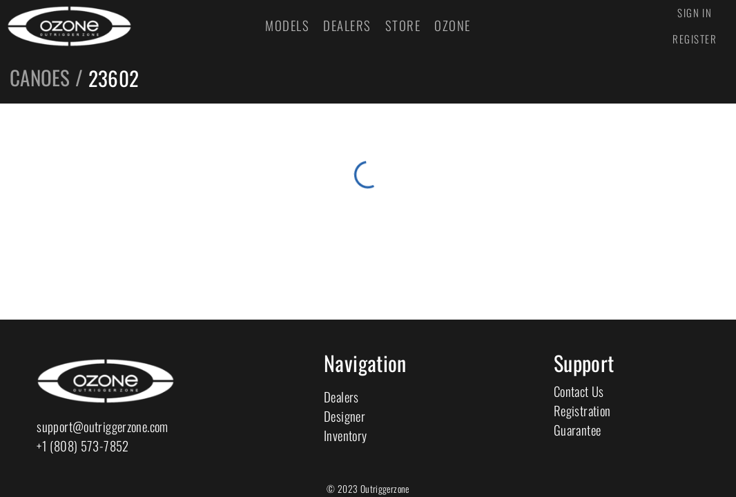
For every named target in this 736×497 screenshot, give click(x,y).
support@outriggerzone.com (102, 426)
